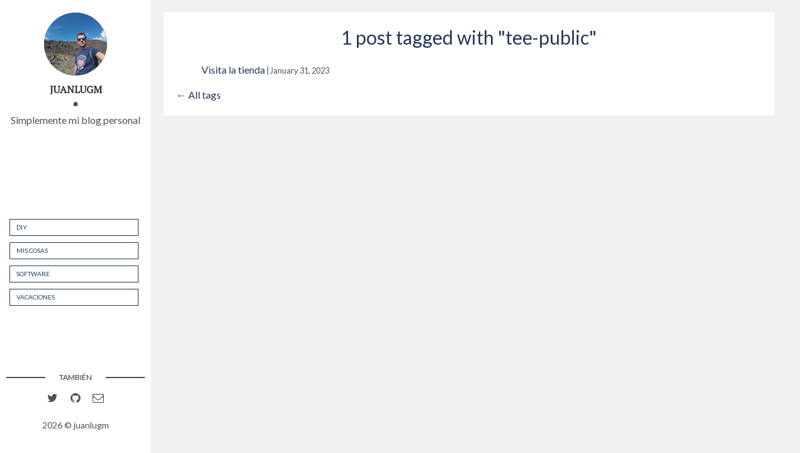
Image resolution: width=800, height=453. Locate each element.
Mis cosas (32, 250)
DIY (21, 227)
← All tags (198, 95)
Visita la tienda (233, 70)
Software (33, 273)
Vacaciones (35, 297)
